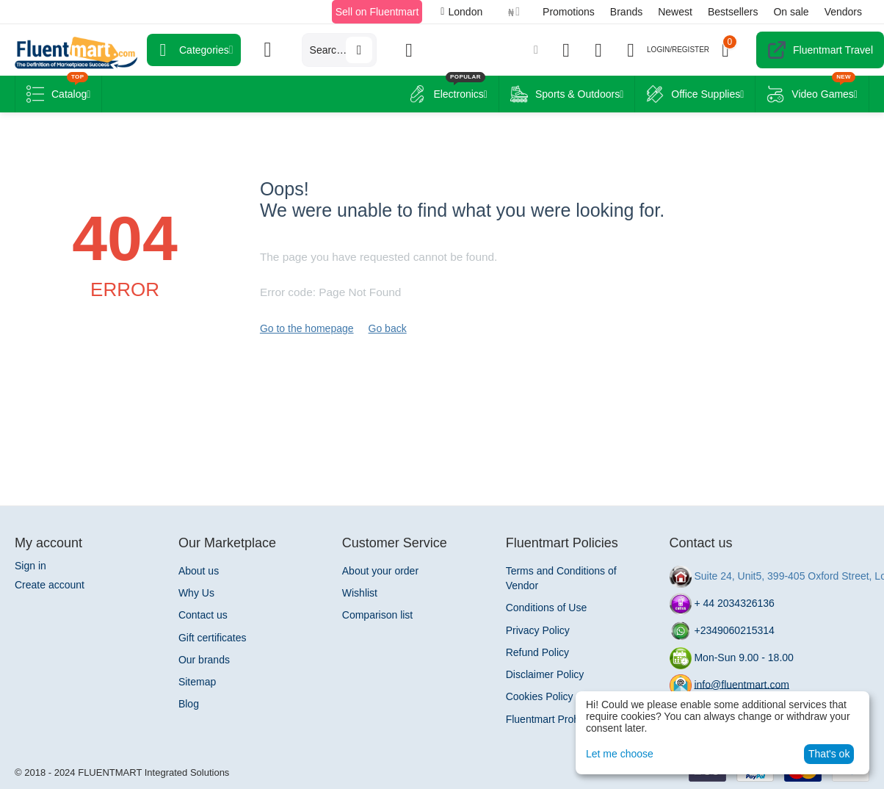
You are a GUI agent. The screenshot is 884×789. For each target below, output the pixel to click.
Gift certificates (212, 638)
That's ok (828, 754)
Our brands (204, 660)
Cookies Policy (539, 696)
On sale (790, 12)
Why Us (196, 593)
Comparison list (377, 615)
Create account (49, 585)
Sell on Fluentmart (377, 12)
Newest (675, 12)
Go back (388, 328)
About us (198, 571)
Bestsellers (733, 12)
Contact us (203, 615)
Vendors (843, 12)
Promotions (569, 12)
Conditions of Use (546, 607)
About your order (380, 571)
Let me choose (619, 754)
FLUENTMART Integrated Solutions (153, 772)
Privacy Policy (538, 630)
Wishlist (359, 593)
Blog (188, 704)
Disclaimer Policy (545, 674)
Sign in (30, 566)
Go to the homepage (307, 328)
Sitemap (197, 682)
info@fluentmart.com (741, 684)
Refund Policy (537, 652)
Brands (626, 12)
